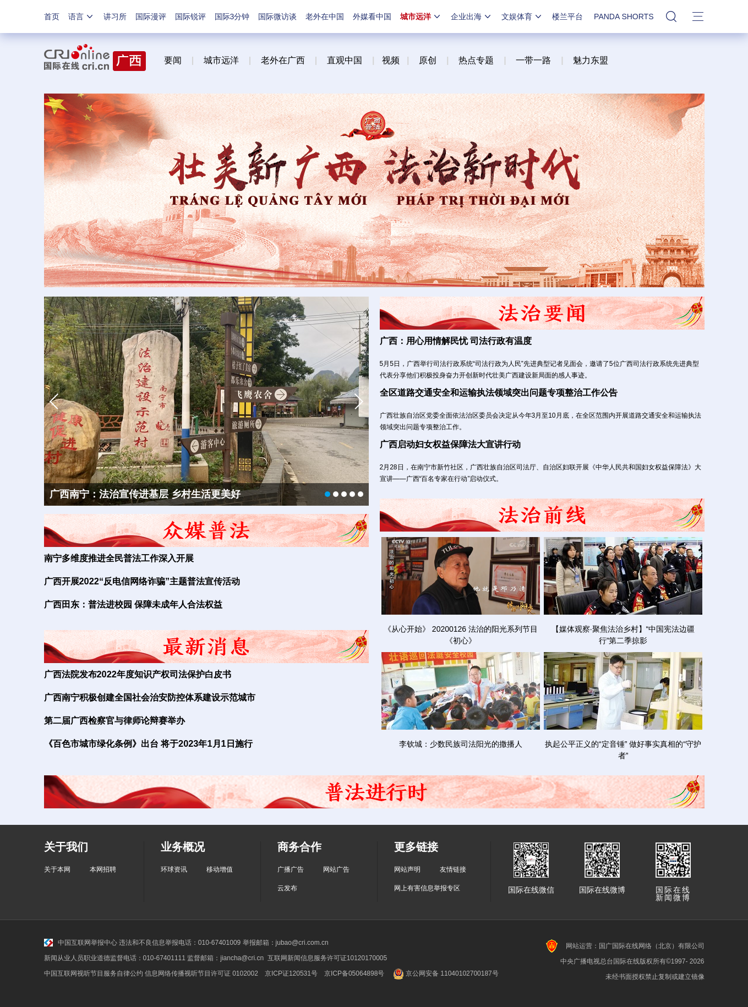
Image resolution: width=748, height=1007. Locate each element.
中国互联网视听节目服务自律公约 (93, 973)
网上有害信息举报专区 (427, 888)
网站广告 (336, 869)
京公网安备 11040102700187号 (444, 973)
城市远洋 (421, 16)
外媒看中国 (372, 16)
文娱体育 (522, 16)
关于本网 (57, 869)
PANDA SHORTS (623, 16)
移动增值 (219, 869)
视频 (391, 60)
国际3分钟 (232, 16)
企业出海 (472, 16)
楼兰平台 (567, 16)
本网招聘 (103, 869)
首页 (51, 16)
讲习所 (115, 16)
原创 (427, 60)
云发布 (287, 888)
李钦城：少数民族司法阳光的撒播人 (460, 744)
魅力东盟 (590, 60)
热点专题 (476, 60)
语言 (81, 16)
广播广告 (290, 869)
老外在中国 (324, 16)
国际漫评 (150, 16)
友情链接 (453, 869)
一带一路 (533, 60)
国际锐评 (190, 16)
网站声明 (407, 869)
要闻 (173, 60)
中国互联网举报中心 (80, 942)
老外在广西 (283, 60)
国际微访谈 (277, 16)
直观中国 (344, 60)
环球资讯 (174, 869)
